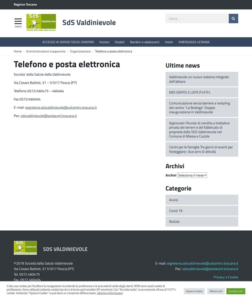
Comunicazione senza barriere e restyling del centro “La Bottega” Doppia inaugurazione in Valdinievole (199, 107)
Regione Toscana (25, 4)
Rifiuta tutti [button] (216, 291)
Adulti (169, 42)
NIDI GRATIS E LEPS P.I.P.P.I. (190, 92)
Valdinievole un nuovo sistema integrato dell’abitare (199, 79)
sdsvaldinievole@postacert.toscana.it (49, 115)
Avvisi (173, 199)
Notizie (174, 221)
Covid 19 (175, 210)
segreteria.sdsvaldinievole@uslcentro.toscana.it (61, 107)
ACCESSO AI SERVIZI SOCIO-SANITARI (68, 42)
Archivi (171, 175)
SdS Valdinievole (89, 22)
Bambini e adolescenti (144, 42)
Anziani (104, 42)
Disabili (120, 42)
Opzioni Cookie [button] (194, 291)
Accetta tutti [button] (236, 291)
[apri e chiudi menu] (18, 21)
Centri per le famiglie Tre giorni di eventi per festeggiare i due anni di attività (201, 149)
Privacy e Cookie (226, 277)
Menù (18, 26)
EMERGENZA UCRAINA (194, 42)
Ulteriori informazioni (110, 293)
